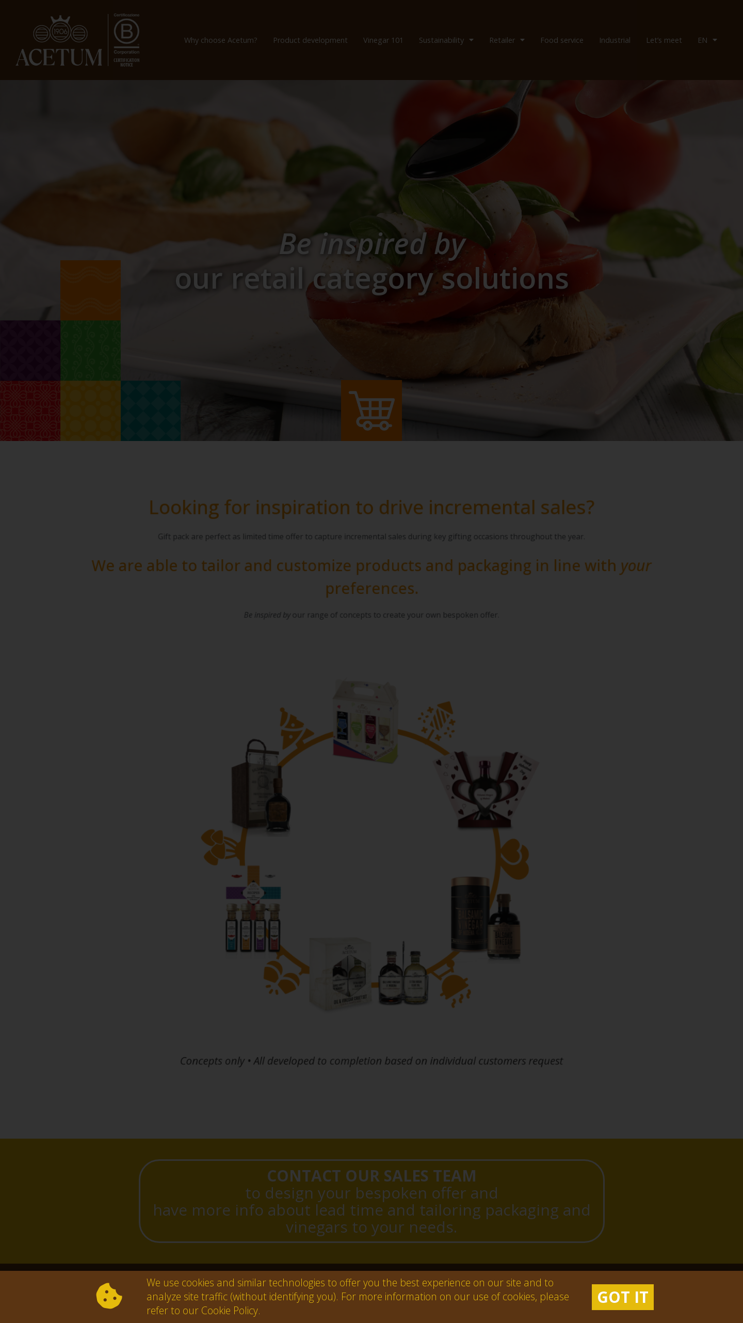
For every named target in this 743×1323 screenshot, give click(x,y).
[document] (371, 661)
